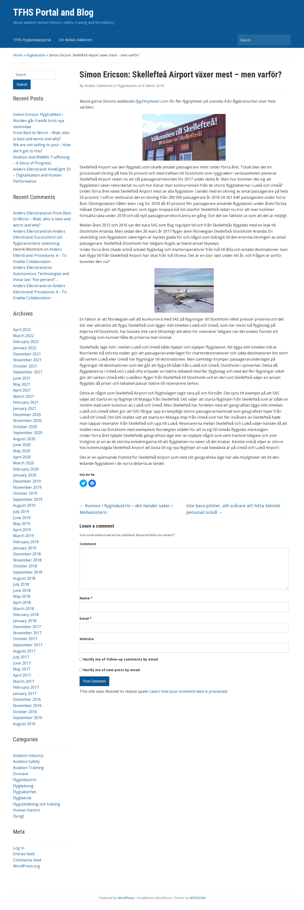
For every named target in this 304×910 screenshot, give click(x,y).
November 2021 (27, 359)
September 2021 (27, 372)
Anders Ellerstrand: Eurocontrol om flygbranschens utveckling (39, 237)
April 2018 (22, 602)
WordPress (126, 898)
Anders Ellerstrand (29, 213)
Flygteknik (22, 798)
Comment (88, 544)
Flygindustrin (35, 55)
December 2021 (27, 354)
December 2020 (27, 414)
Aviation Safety (26, 761)
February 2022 (26, 341)
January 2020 (24, 475)
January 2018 (24, 620)
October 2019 (25, 493)
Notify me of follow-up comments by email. (121, 659)
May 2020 (21, 450)
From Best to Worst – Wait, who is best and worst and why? (42, 219)
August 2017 (24, 651)
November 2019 (27, 487)
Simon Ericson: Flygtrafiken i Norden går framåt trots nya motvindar (38, 120)
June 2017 (22, 663)
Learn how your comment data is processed (188, 691)
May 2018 (21, 596)
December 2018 (27, 554)
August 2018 (24, 578)
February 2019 (26, 541)
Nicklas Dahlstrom (99, 85)
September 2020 (27, 432)
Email (86, 618)
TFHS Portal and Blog (53, 12)
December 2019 (27, 481)
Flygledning (23, 785)
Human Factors (26, 810)
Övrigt (18, 816)
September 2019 (27, 499)
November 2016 (27, 705)
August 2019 (24, 505)
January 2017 (24, 693)
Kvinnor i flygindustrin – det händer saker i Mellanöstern (126, 509)
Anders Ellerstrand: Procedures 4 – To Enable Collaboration (40, 255)
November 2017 (27, 632)
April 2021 (22, 390)
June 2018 (22, 590)
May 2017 (21, 669)
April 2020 (22, 457)
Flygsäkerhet (24, 791)
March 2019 (23, 535)
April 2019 (22, 529)
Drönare (20, 773)
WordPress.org (26, 866)
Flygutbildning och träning (36, 804)
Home (18, 55)
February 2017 (26, 687)
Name (86, 598)
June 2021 (22, 378)
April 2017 (22, 675)
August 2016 (24, 723)
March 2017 (23, 681)
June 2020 (22, 444)
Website (87, 639)
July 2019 (21, 511)
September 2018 (27, 572)
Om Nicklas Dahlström (75, 40)
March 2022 (23, 335)
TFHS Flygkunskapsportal (32, 40)
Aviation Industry (28, 755)
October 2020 (25, 426)
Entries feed (23, 853)
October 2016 (25, 711)
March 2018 (23, 608)
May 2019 (21, 523)
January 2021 (24, 408)
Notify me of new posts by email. (112, 670)
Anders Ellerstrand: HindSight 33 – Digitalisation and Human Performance (42, 175)
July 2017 (21, 657)
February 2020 (26, 469)
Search (285, 40)
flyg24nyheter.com (151, 101)
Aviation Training (28, 767)
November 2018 (27, 560)
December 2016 (27, 699)
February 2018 (26, 614)
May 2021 (21, 384)
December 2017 (27, 626)
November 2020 (27, 420)
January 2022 (24, 347)
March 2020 (23, 463)
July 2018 (21, 584)
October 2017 (25, 638)
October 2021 (25, 366)
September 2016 (27, 717)
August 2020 (24, 438)
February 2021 (26, 402)
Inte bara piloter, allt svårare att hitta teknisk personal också (233, 509)
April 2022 (22, 329)
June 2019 (22, 517)
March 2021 (23, 396)
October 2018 (25, 566)
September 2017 (27, 644)
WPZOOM (197, 898)
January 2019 (24, 548)
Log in (18, 848)
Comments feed (27, 860)
